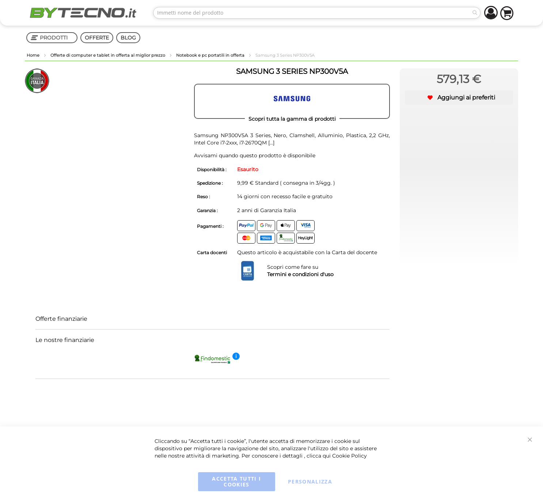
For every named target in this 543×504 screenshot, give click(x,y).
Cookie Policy (349, 455)
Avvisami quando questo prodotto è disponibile (254, 155)
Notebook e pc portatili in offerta (211, 55)
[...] (270, 142)
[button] (459, 97)
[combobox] (317, 13)
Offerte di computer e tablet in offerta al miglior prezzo (108, 55)
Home (34, 55)
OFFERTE (97, 37)
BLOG (128, 37)
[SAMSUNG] (292, 101)
